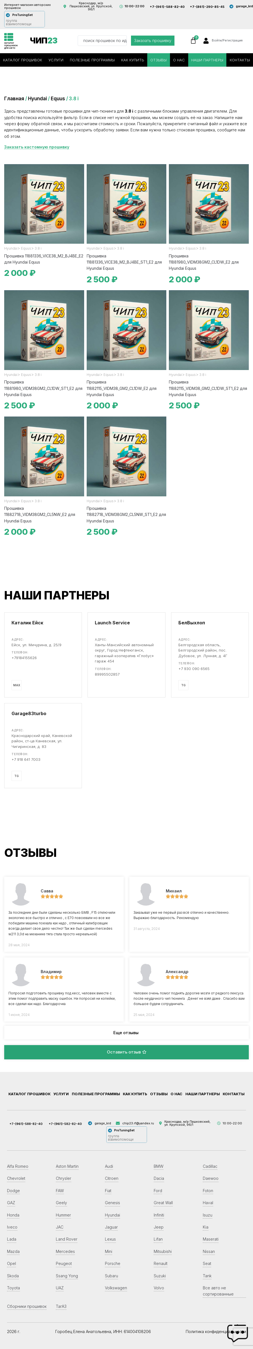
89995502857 (107, 674)
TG (183, 685)
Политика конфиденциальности (216, 1331)
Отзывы (158, 60)
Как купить (132, 60)
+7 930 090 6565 (194, 668)
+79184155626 (24, 657)
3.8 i (38, 248)
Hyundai (37, 98)
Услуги (56, 60)
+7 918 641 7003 (26, 759)
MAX (16, 685)
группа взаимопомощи (18, 22)
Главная (14, 98)
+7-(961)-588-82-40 (167, 7)
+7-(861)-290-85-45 (207, 7)
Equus (58, 98)
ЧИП (44, 40)
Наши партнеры (207, 60)
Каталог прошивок (22, 60)
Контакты (240, 60)
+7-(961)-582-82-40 (65, 1124)
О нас (179, 60)
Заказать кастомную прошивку (36, 147)
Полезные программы (92, 60)
